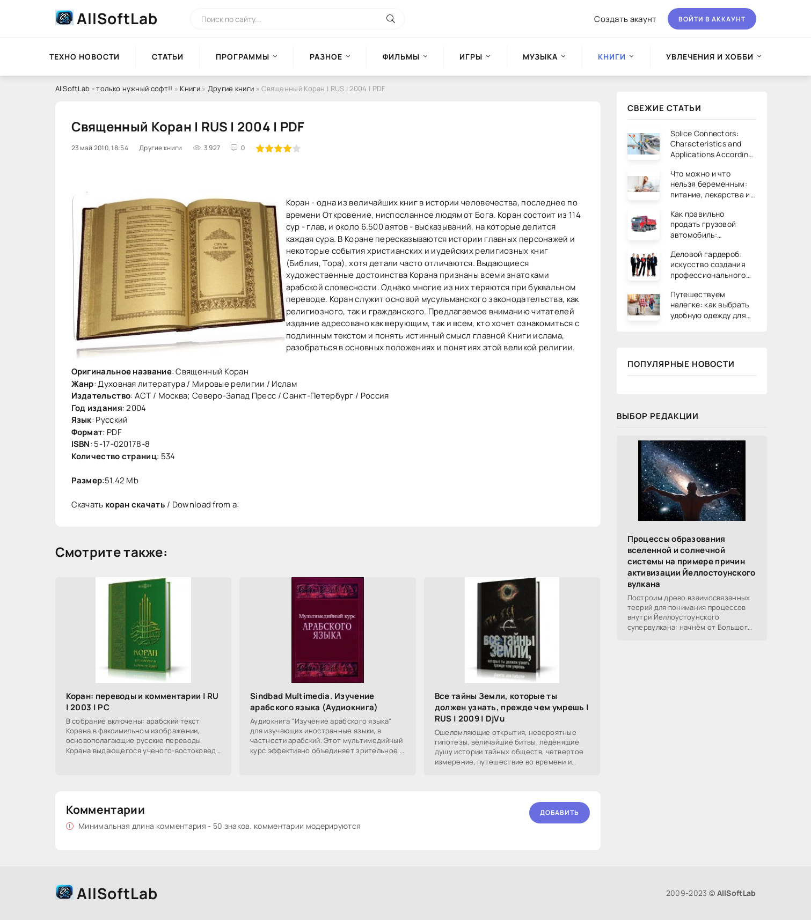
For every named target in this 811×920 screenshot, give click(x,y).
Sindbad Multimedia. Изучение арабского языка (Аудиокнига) (314, 701)
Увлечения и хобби (710, 56)
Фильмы (401, 56)
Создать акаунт (625, 19)
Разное (326, 56)
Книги (190, 88)
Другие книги (231, 88)
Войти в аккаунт (712, 19)
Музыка (540, 56)
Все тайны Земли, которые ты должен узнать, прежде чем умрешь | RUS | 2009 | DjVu (512, 707)
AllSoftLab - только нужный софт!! (114, 88)
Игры (471, 56)
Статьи (168, 56)
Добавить (559, 812)
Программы (242, 56)
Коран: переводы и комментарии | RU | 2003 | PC (142, 701)
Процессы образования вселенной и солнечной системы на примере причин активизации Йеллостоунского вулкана (691, 561)
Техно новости (84, 56)
